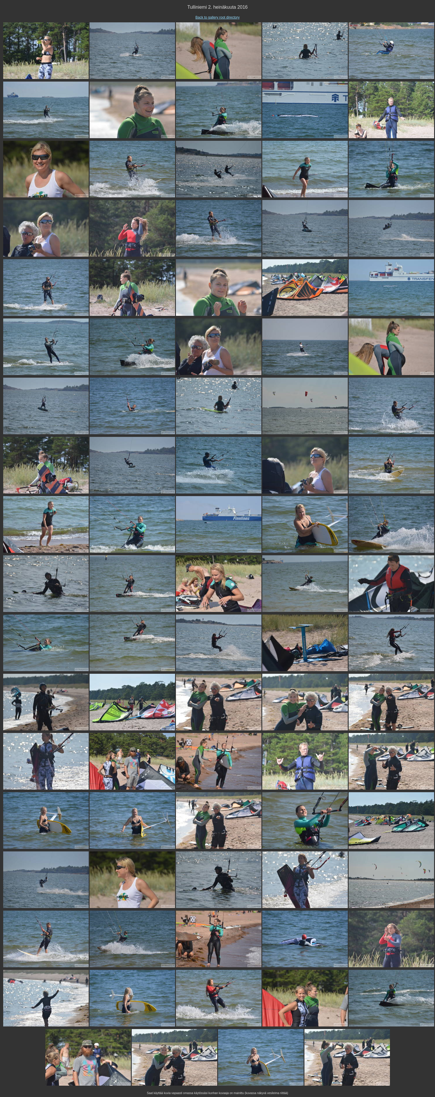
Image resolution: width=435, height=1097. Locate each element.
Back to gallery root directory (217, 17)
